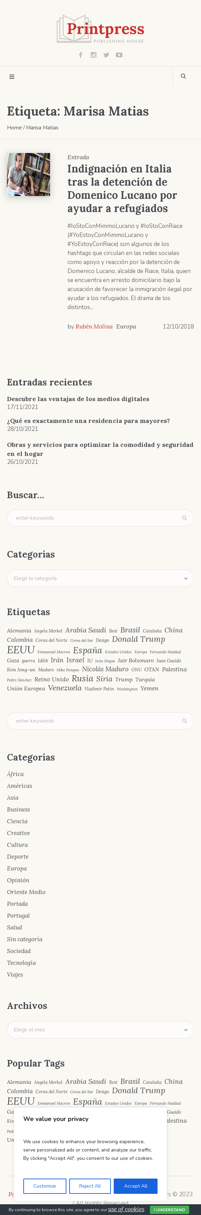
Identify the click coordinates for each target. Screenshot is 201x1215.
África (15, 774)
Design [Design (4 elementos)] (102, 640)
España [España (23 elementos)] (87, 650)
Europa (126, 326)
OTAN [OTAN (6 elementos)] (151, 669)
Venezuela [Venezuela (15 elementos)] (65, 688)
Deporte (18, 856)
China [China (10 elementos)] (173, 630)
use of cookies (126, 1209)
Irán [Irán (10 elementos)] (57, 660)
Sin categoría (24, 939)
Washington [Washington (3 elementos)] (127, 689)
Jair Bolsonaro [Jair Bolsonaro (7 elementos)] (136, 660)
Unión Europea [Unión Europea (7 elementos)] (26, 688)
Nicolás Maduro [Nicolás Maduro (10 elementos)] (105, 669)
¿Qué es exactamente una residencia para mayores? (88, 421)
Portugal (18, 915)
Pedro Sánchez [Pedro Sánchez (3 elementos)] (19, 680)
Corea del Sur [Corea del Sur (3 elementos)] (81, 641)
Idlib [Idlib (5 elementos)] (43, 660)
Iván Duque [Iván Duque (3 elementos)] (105, 661)
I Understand (169, 1210)
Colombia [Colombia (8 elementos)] (20, 640)
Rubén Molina (94, 326)
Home (14, 127)
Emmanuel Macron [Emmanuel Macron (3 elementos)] (54, 652)
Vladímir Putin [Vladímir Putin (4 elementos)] (99, 689)
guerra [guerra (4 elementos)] (28, 661)
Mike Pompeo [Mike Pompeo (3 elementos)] (68, 670)
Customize (44, 1186)
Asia (12, 797)
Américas (19, 786)
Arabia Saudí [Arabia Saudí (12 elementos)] (85, 630)
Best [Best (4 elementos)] (113, 631)
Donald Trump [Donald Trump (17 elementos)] (138, 639)
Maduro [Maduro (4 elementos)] (46, 670)
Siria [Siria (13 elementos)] (104, 679)
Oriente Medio (26, 892)
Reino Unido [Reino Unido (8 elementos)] (51, 679)
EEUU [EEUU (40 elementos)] (21, 650)
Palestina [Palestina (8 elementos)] (174, 669)
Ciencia (17, 821)
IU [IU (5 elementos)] (90, 660)
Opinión (18, 880)
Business (18, 809)
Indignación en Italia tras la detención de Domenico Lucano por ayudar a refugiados (122, 188)
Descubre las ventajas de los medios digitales (78, 399)
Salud (14, 927)
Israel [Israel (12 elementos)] (75, 659)
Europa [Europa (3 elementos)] (141, 652)
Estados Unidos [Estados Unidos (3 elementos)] (118, 652)
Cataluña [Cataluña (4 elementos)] (152, 631)
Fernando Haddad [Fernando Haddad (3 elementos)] (165, 652)
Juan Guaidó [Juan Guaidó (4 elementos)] (168, 661)
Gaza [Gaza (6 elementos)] (13, 660)
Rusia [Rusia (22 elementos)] (83, 678)
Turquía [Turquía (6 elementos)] (145, 679)
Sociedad (19, 951)
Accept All (135, 1186)
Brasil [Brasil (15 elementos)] (130, 630)
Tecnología (21, 963)
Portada (17, 904)
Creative (18, 833)
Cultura (17, 845)
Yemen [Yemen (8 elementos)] (149, 688)
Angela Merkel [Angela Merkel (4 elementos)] (48, 631)
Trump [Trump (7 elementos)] (123, 679)
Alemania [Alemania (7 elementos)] (19, 630)
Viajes (15, 974)
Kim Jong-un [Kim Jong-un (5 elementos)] (21, 669)
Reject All (90, 1186)
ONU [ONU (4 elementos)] (136, 670)
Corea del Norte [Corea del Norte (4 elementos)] (51, 640)
